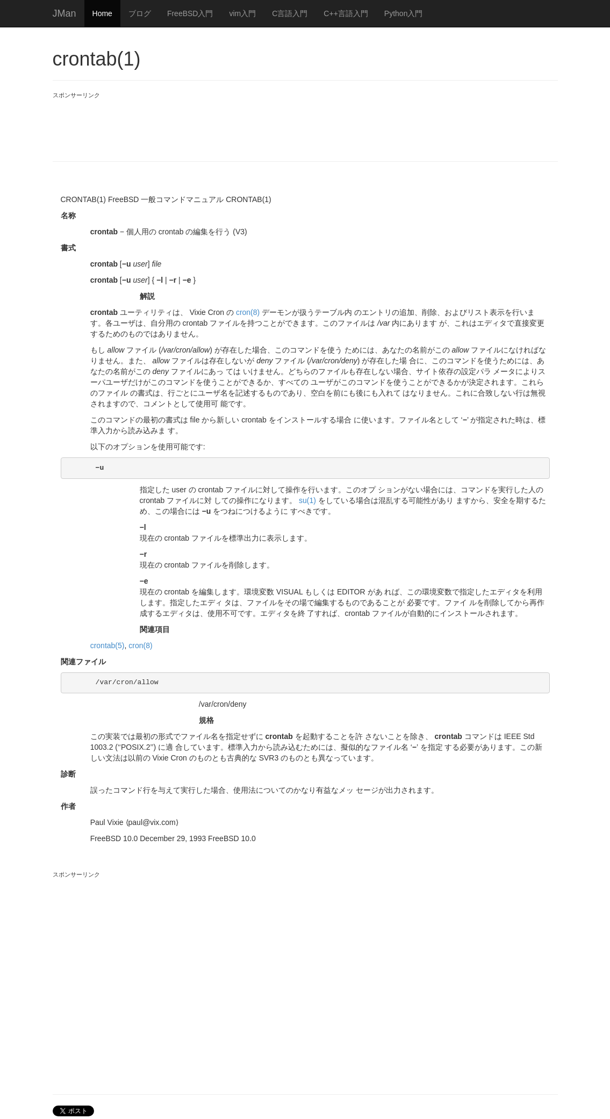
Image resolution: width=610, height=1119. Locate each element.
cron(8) (248, 312)
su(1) (307, 500)
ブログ (139, 13)
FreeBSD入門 (190, 13)
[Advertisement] (248, 123)
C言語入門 (289, 13)
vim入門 (242, 13)
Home (102, 13)
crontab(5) (107, 645)
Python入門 (403, 13)
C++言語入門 (346, 13)
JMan (64, 13)
